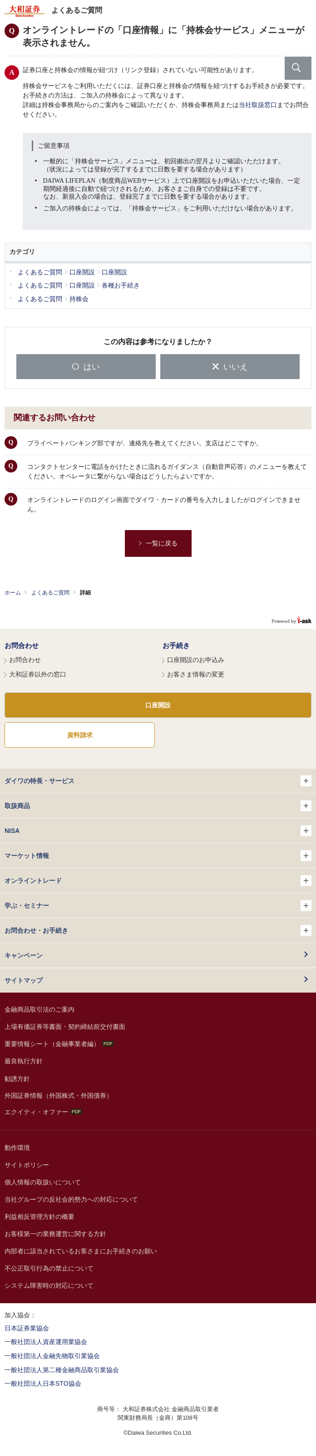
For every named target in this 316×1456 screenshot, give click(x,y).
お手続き (176, 645)
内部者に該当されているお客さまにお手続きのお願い (81, 1251)
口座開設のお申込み (195, 659)
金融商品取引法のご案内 (39, 1009)
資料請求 (80, 735)
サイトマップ (24, 980)
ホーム (13, 592)
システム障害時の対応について (49, 1285)
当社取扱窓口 (258, 105)
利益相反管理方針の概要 (39, 1216)
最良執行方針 (24, 1061)
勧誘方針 (17, 1078)
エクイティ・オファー (43, 1111)
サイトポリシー (27, 1165)
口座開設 (158, 705)
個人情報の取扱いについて (43, 1182)
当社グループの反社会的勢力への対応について (71, 1199)
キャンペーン (24, 955)
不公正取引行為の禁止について (49, 1268)
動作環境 (17, 1147)
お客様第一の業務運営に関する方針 (55, 1233)
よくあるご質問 (50, 592)
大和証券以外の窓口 (37, 674)
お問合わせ (22, 645)
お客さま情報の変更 (195, 674)
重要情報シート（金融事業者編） (59, 1043)
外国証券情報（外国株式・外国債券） (59, 1095)
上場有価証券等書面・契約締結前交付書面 (65, 1026)
